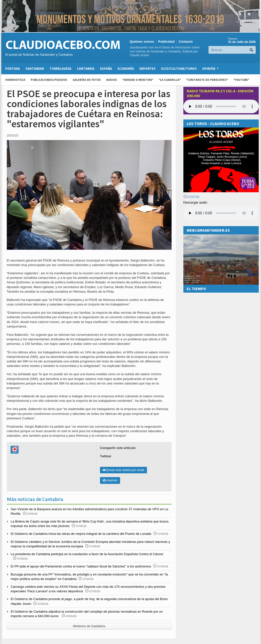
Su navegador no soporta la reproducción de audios (221, 213)
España (106, 68)
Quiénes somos (142, 41)
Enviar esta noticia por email (123, 470)
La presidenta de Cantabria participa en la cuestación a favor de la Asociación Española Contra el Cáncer (87, 554)
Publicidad (166, 41)
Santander (34, 68)
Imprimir (110, 480)
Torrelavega (60, 68)
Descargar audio (195, 202)
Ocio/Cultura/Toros (179, 68)
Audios (111, 79)
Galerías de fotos (87, 79)
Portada (12, 68)
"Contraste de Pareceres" (207, 79)
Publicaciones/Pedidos (49, 79)
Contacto (186, 41)
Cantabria (85, 68)
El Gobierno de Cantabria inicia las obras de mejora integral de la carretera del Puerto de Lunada (81, 534)
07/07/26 (191, 197)
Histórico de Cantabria (89, 626)
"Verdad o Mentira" (137, 79)
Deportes (147, 68)
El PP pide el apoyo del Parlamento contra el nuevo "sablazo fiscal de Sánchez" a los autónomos (81, 566)
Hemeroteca (15, 79)
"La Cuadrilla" (170, 79)
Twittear (106, 456)
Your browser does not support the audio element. (221, 106)
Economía (126, 68)
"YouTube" (241, 79)
